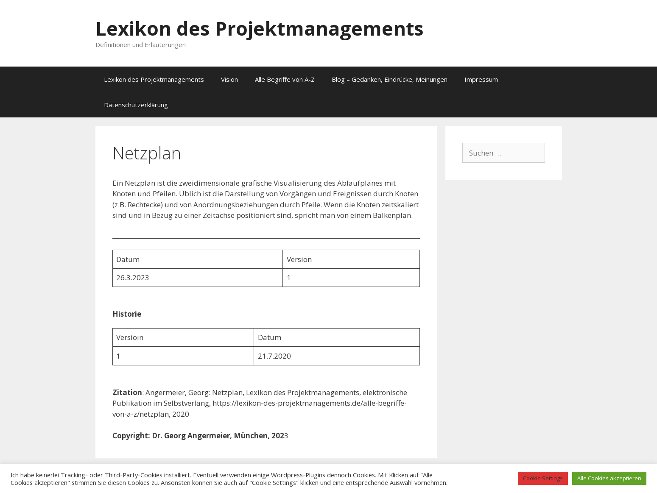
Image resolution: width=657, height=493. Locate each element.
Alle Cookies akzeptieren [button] (609, 478)
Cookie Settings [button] (543, 478)
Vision (229, 79)
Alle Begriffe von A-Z (285, 79)
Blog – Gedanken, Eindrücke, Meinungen (389, 79)
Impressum (481, 79)
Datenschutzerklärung (136, 104)
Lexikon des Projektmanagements (259, 28)
